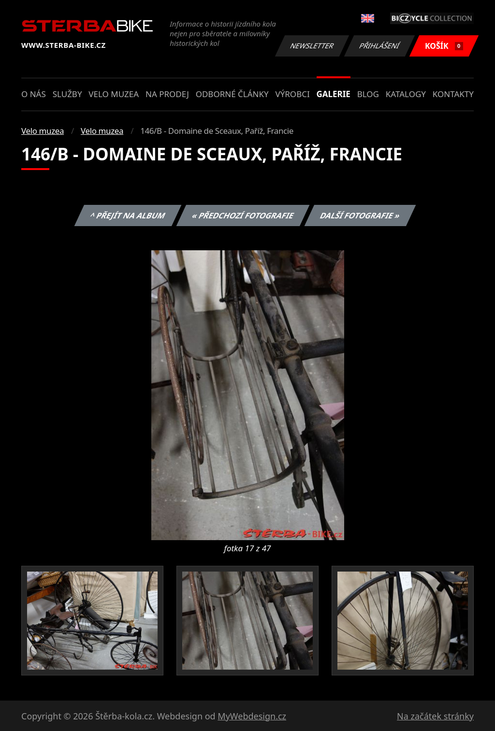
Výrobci (292, 94)
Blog (368, 94)
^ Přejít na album (128, 215)
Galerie (333, 94)
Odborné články (232, 94)
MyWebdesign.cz (252, 716)
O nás (33, 94)
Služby (67, 94)
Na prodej (167, 94)
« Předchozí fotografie (242, 215)
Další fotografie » (360, 215)
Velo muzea (113, 94)
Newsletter (311, 45)
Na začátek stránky (435, 716)
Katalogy (406, 94)
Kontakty (453, 94)
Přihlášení (379, 45)
